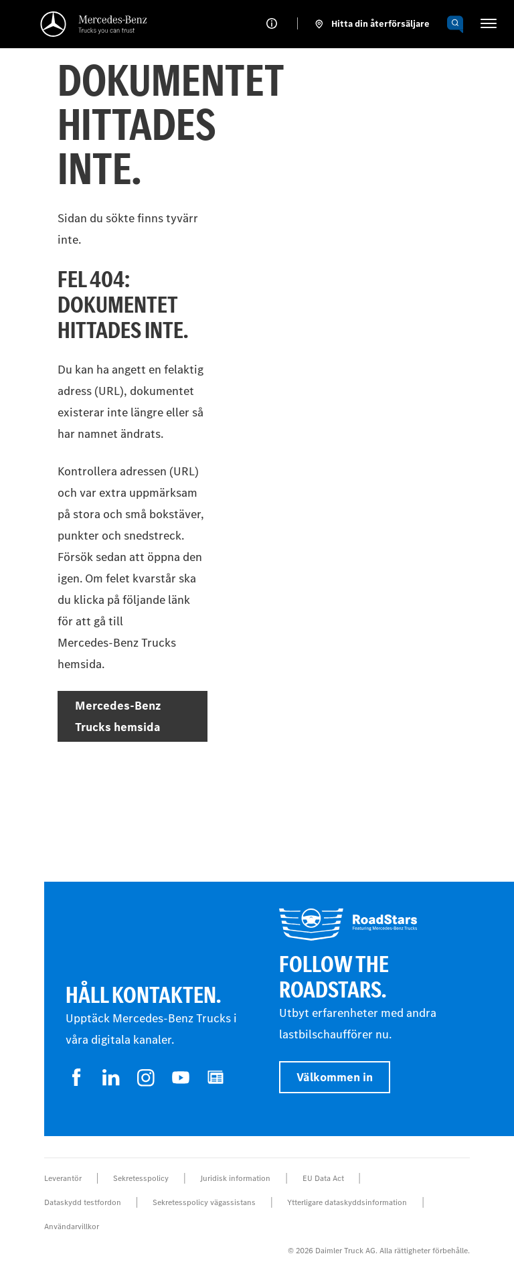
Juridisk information (235, 1178)
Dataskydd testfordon (82, 1202)
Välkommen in (334, 1077)
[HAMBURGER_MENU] (488, 23)
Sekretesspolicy (141, 1178)
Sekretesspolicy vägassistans (204, 1202)
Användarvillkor (71, 1226)
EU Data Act (323, 1178)
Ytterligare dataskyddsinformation (347, 1202)
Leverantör (63, 1178)
